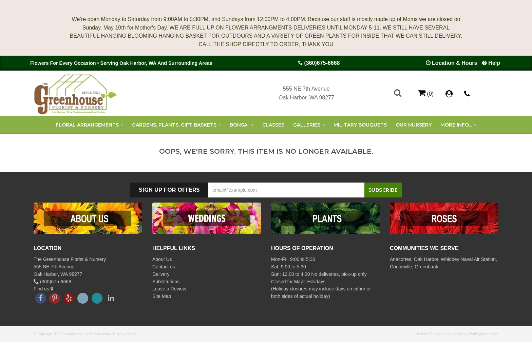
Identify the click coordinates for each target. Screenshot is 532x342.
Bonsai (239, 125)
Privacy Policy (124, 334)
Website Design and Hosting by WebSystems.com (456, 334)
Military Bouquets (360, 125)
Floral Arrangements (87, 125)
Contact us (163, 266)
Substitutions (165, 281)
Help (494, 63)
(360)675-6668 (322, 63)
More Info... (456, 125)
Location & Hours (454, 63)
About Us (162, 259)
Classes (273, 125)
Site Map (161, 296)
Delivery (161, 274)
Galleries (306, 125)
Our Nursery (414, 125)
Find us (43, 288)
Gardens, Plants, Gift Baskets (174, 125)
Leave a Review (169, 288)
